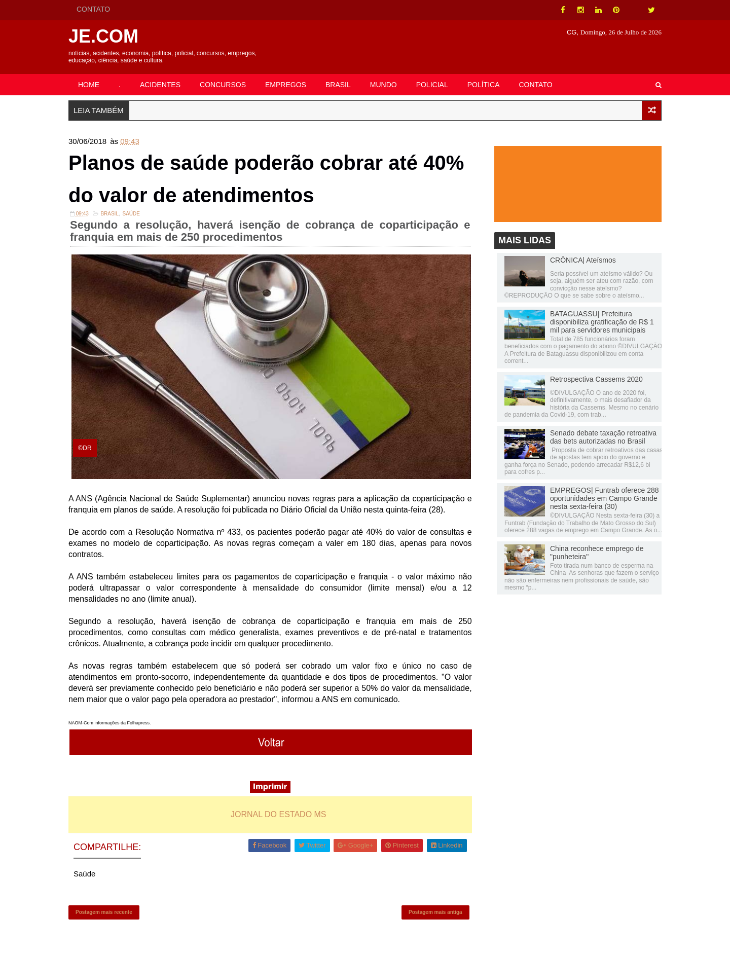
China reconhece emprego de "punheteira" (596, 552)
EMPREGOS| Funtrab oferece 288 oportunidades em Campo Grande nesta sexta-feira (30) (604, 498)
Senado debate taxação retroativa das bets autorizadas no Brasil (603, 437)
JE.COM (103, 36)
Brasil (109, 213)
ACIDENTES (160, 85)
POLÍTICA (483, 85)
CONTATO (93, 9)
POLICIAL (432, 85)
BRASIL (338, 85)
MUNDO (383, 85)
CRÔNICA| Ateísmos (583, 260)
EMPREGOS (285, 85)
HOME (88, 85)
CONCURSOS (223, 85)
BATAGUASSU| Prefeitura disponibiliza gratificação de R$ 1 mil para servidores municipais (602, 322)
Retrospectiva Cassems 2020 (596, 379)
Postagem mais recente (104, 912)
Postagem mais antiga (435, 912)
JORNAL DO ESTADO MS (278, 814)
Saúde (131, 213)
